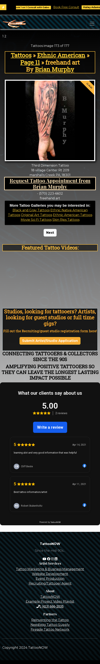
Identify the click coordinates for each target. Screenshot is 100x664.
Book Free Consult (70, 7)
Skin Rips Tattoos (65, 220)
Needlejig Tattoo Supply (50, 625)
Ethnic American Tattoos (72, 215)
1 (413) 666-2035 (50, 606)
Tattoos (21, 55)
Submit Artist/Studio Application (50, 341)
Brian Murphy (54, 69)
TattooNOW (50, 597)
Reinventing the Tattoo (50, 620)
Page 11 (30, 62)
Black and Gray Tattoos (31, 210)
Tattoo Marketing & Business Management (50, 569)
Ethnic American (61, 55)
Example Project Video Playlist (50, 601)
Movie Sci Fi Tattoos (36, 220)
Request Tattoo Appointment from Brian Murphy (50, 183)
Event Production (50, 579)
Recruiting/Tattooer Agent (50, 583)
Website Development (50, 574)
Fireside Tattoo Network (50, 629)
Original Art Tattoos (36, 215)
